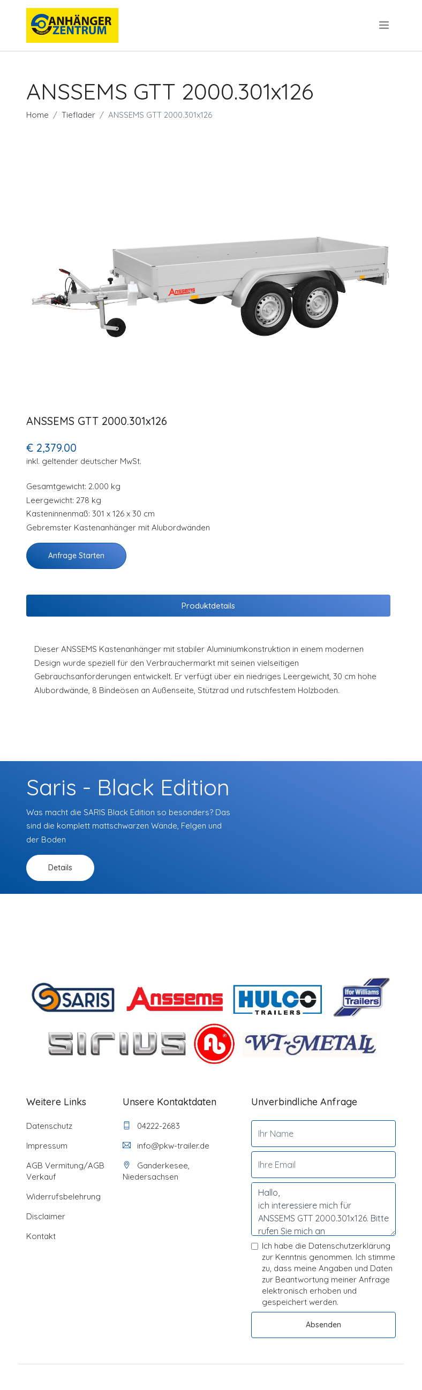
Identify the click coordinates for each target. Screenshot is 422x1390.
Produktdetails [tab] (208, 606)
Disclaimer (45, 1216)
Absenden (323, 1325)
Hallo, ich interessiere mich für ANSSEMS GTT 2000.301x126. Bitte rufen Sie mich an (323, 1209)
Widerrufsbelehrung (63, 1196)
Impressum (46, 1146)
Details (60, 867)
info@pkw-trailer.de (166, 1146)
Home (37, 115)
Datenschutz (49, 1126)
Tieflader (78, 115)
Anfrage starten (76, 555)
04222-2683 (151, 1126)
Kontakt (41, 1236)
